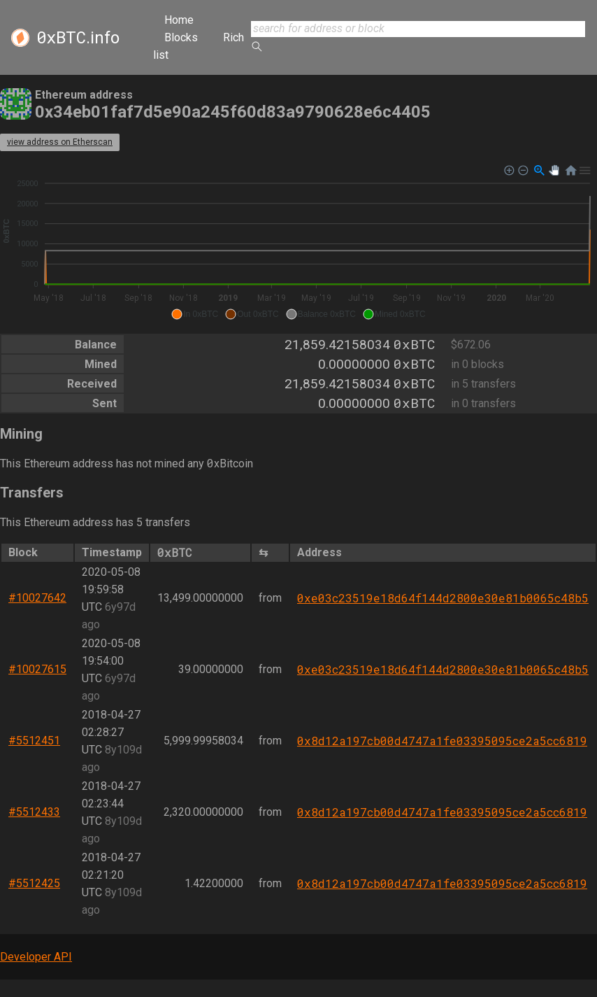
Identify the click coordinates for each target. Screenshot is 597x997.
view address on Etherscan (60, 142)
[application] (298, 242)
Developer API (36, 956)
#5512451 (34, 740)
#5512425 (34, 883)
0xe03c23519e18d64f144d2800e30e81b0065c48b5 (443, 598)
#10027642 (37, 597)
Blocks (181, 37)
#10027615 (37, 669)
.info (78, 38)
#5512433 (34, 812)
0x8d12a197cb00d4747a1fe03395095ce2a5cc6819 (442, 740)
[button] (194, 314)
